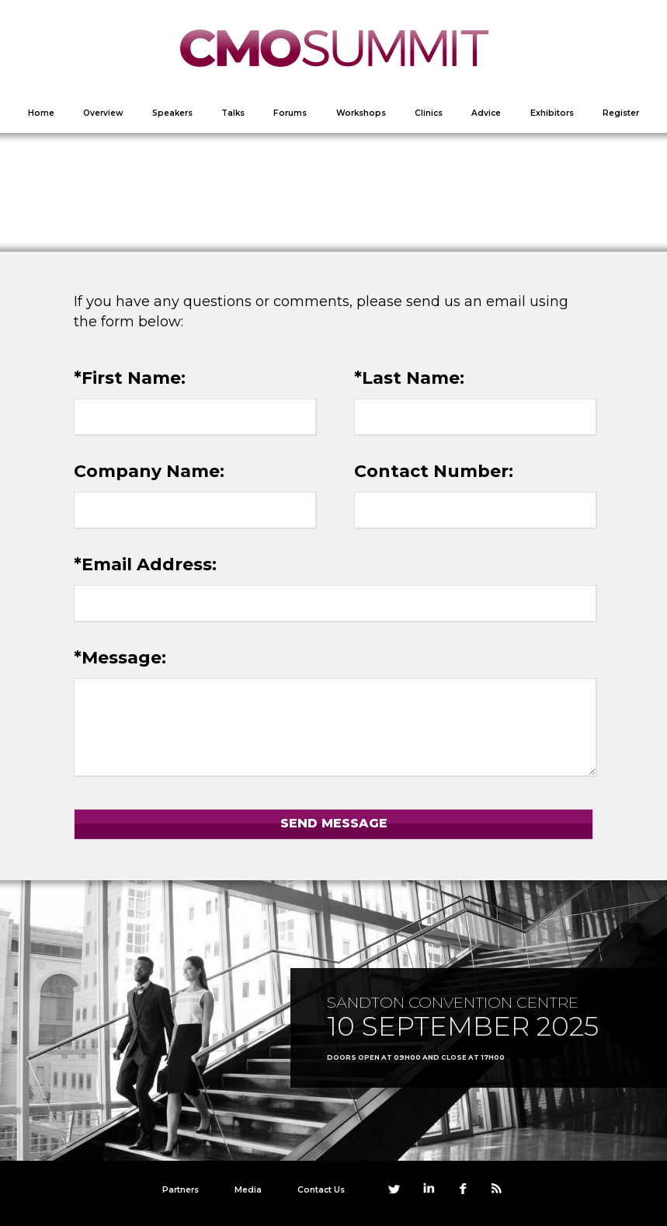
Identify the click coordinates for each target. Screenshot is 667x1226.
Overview (103, 113)
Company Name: (149, 471)
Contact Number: (433, 471)
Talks (233, 113)
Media (248, 1190)
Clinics (429, 113)
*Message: (120, 657)
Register (621, 113)
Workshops (361, 113)
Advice (486, 113)
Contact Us (321, 1190)
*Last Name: (409, 377)
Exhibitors (552, 113)
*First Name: (130, 377)
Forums (290, 113)
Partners (180, 1190)
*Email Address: (145, 564)
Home (41, 113)
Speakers (172, 113)
